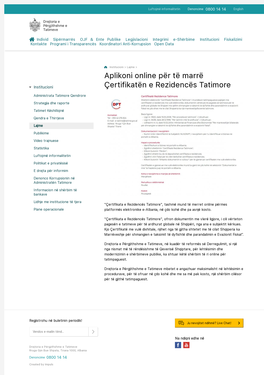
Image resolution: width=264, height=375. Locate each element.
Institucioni (209, 39)
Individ (42, 39)
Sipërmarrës (64, 39)
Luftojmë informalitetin (164, 9)
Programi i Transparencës (73, 44)
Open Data (164, 44)
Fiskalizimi (233, 39)
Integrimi (161, 39)
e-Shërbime (184, 39)
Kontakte (38, 44)
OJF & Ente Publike (100, 39)
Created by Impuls (41, 364)
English (238, 9)
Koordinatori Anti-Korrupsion (125, 44)
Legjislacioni (136, 39)
